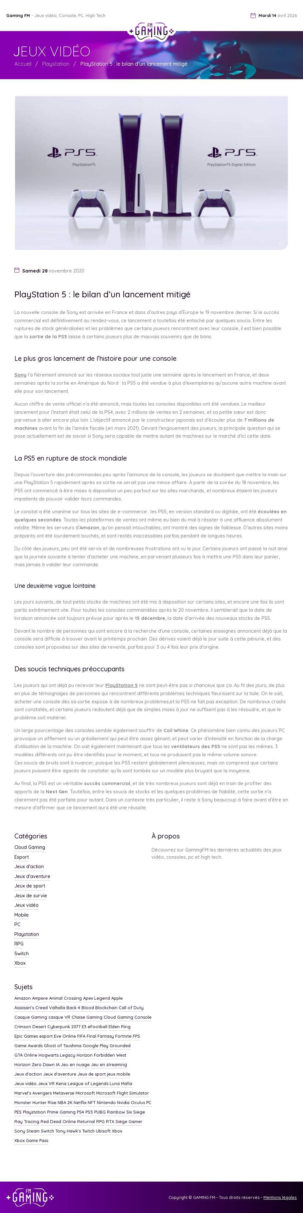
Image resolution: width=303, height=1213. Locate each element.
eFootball (97, 1027)
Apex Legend (96, 998)
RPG (19, 944)
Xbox (20, 963)
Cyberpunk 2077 (63, 1027)
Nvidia (123, 1102)
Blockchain (106, 1008)
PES (18, 1112)
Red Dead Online (58, 1121)
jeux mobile (118, 1074)
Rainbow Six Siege (126, 1112)
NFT (92, 1102)
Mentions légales (280, 1197)
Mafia (126, 1083)
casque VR (59, 1017)
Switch (21, 954)
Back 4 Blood (80, 1008)
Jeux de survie (30, 896)
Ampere (40, 998)
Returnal (86, 1121)
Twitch (88, 1131)
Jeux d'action (29, 867)
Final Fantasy (100, 1036)
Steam (33, 1131)
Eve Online (65, 1036)
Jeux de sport (29, 886)
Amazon (22, 998)
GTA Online (25, 1055)
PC (17, 924)
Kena (61, 1083)
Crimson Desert (30, 1027)
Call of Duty (131, 1008)
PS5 (89, 1112)
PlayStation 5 (121, 685)
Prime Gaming (61, 1112)
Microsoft (85, 1093)
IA (58, 1065)
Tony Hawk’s (68, 1131)
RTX (110, 1121)
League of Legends (88, 1083)
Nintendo (106, 1102)
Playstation (55, 64)
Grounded (120, 1046)
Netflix (80, 1102)
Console (143, 1017)
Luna (115, 1083)
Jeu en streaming (109, 1065)
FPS (136, 1036)
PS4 (80, 1112)
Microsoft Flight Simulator (122, 1093)
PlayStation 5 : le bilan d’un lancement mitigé (133, 64)
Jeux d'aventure (32, 876)
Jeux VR (46, 1083)
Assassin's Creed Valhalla (39, 1008)
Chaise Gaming (87, 1017)
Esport (21, 857)
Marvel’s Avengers (33, 1093)
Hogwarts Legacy (57, 1055)
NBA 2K (65, 1102)
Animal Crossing (65, 998)
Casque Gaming (30, 1017)
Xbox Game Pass (31, 1140)
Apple (117, 998)
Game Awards (28, 1046)
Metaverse (63, 1093)
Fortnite (123, 1036)
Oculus (138, 1102)
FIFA (81, 1036)
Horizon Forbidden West (101, 1055)
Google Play (95, 1046)
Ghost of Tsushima (62, 1046)
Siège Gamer (129, 1121)
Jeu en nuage (75, 1065)
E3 (84, 1027)
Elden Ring (120, 1027)
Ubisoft (103, 1131)
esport (46, 1036)
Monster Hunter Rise (35, 1102)
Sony (20, 375)
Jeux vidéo (26, 905)
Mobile (21, 915)
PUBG (100, 1112)
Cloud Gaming (29, 847)
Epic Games (26, 1036)
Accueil (22, 64)
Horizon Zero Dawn (34, 1065)
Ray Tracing (26, 1121)
